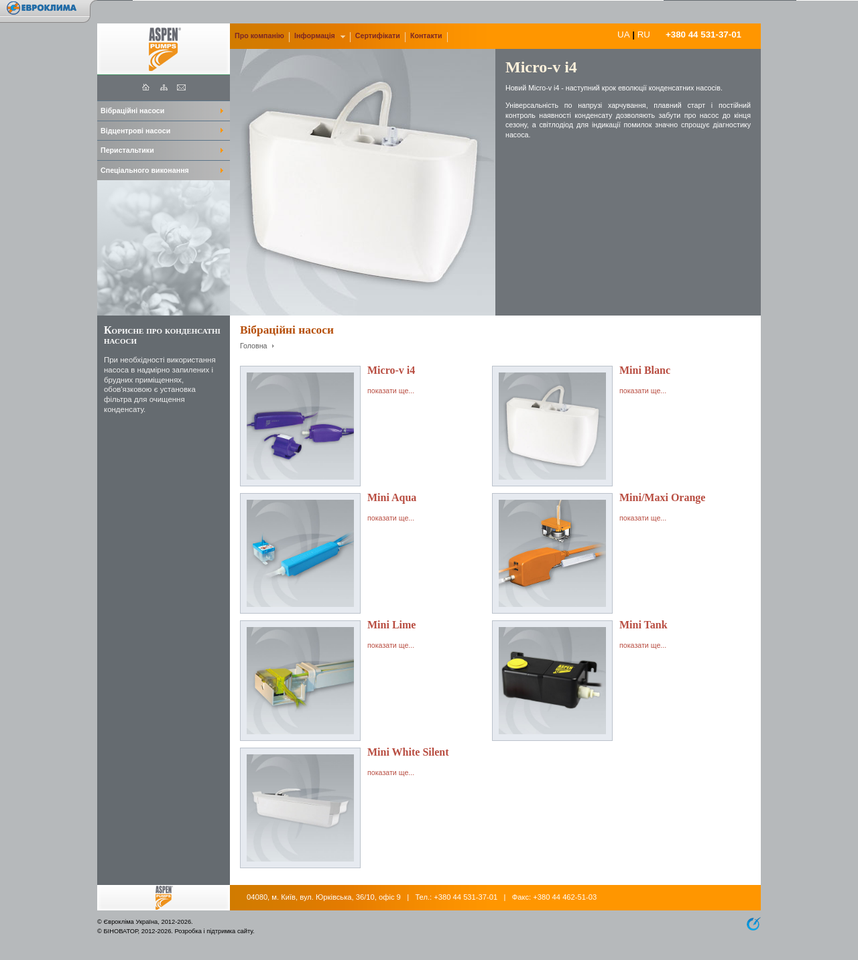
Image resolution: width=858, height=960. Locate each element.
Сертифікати (377, 35)
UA (623, 34)
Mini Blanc (644, 370)
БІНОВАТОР (120, 931)
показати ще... (390, 391)
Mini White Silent (408, 752)
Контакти (426, 35)
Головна (253, 346)
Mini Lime (391, 624)
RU (643, 34)
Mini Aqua (391, 497)
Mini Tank (643, 624)
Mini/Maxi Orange (662, 497)
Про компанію (259, 35)
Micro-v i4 (391, 370)
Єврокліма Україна (130, 921)
